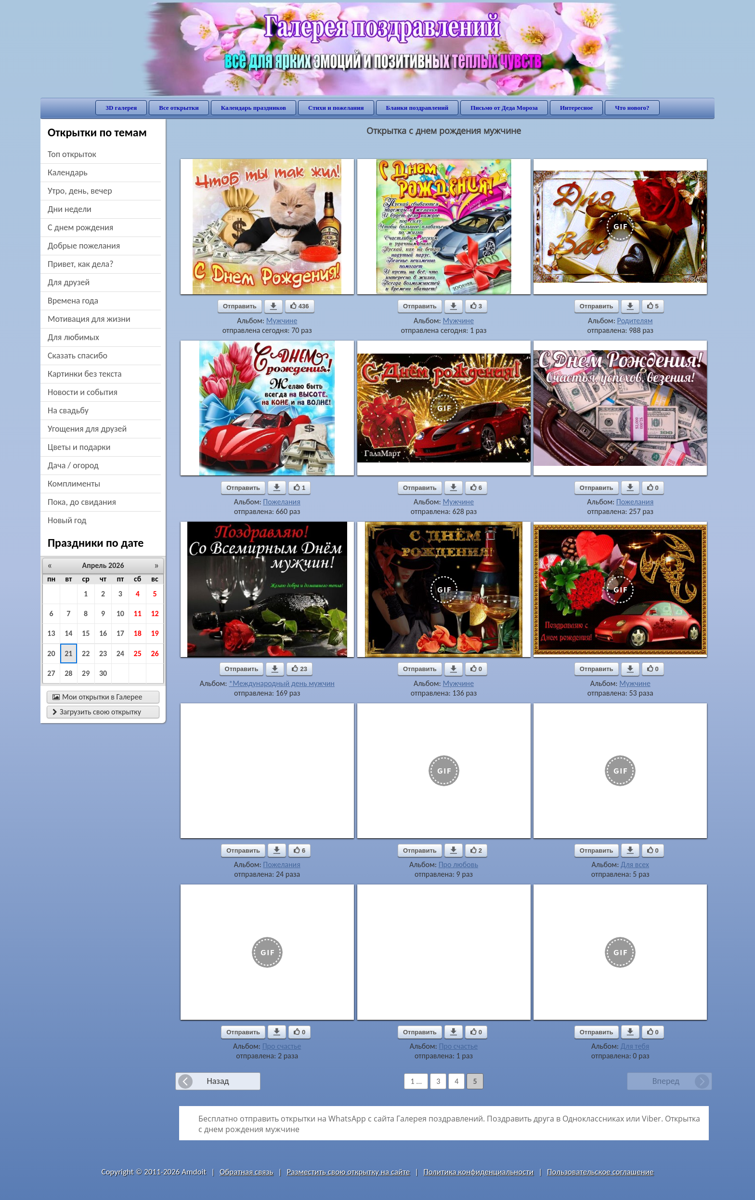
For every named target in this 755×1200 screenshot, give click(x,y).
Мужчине (282, 320)
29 (86, 673)
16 (103, 633)
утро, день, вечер (80, 190)
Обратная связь (246, 1172)
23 (103, 653)
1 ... (416, 1081)
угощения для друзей (87, 428)
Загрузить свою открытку (96, 711)
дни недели (69, 209)
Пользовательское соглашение (600, 1172)
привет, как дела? (81, 264)
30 (103, 673)
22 (86, 653)
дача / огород (73, 465)
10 (120, 613)
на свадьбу (68, 410)
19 (154, 633)
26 (154, 653)
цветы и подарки (79, 447)
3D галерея (121, 107)
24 (120, 653)
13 (51, 633)
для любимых (73, 337)
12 (154, 613)
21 (68, 653)
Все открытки (179, 107)
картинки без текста (85, 374)
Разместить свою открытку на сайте (348, 1172)
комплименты (74, 483)
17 (120, 633)
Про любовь (458, 864)
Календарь (68, 172)
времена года (73, 300)
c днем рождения (80, 227)
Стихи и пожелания (336, 107)
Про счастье (281, 1046)
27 (51, 673)
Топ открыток (72, 154)
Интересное (576, 107)
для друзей (69, 282)
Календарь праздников (253, 107)
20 (51, 653)
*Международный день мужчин (282, 683)
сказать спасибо (77, 355)
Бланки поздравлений (417, 107)
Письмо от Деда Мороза (504, 107)
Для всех (635, 864)
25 (138, 653)
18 (138, 633)
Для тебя (635, 1046)
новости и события (82, 392)
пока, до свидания (82, 502)
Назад (218, 1081)
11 (138, 613)
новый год (67, 520)
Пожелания (281, 501)
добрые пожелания (84, 245)
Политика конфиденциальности (478, 1172)
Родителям (635, 320)
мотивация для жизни (89, 319)
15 (86, 633)
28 (68, 673)
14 (68, 633)
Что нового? (632, 107)
